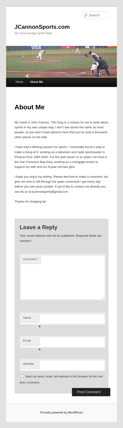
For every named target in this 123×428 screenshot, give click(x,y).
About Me (36, 82)
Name (31, 319)
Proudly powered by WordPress (61, 412)
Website (28, 363)
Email (31, 342)
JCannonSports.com (42, 27)
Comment (30, 259)
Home (19, 82)
